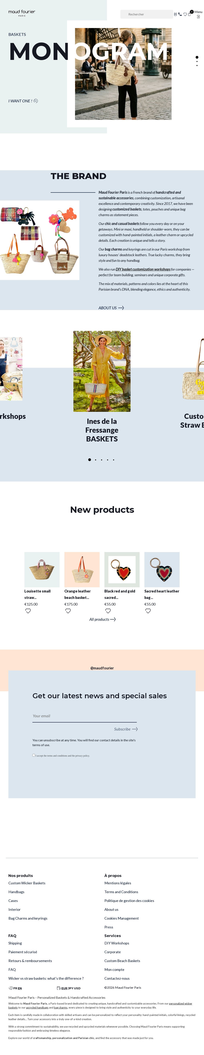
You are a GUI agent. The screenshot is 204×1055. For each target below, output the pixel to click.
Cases (13, 901)
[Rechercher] (146, 14)
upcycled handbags (37, 1007)
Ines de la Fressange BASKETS (101, 430)
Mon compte (114, 969)
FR (15, 988)
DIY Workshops (116, 943)
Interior (14, 909)
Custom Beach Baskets (122, 961)
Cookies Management (121, 918)
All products (102, 619)
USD (77, 988)
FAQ (12, 969)
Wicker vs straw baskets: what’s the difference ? (46, 978)
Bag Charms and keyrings (27, 918)
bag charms (60, 1007)
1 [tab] (197, 57)
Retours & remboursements (30, 961)
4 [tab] (107, 459)
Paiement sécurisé (22, 952)
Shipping (15, 943)
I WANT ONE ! (23, 100)
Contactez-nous (117, 978)
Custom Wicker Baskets (26, 883)
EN (20, 988)
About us (111, 909)
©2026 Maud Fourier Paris (122, 987)
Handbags (16, 892)
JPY (70, 988)
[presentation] (62, 772)
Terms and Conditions (121, 892)
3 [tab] (197, 65)
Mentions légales (117, 883)
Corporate (112, 952)
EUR (64, 988)
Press (108, 927)
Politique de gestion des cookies (129, 901)
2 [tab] (197, 61)
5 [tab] (113, 459)
